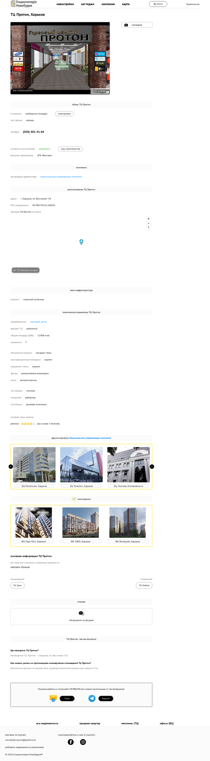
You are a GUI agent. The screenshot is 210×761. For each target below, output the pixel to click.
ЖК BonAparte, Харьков (127, 541)
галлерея (133, 25)
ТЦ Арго (17, 585)
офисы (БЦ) (167, 723)
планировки (64, 113)
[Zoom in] (148, 219)
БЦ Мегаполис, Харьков (34, 486)
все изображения (23, 90)
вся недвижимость (47, 723)
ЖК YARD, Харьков (80, 541)
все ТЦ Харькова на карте (25, 270)
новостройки (65, 4)
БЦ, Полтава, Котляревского (128, 486)
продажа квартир (89, 723)
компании (108, 4)
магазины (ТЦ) (130, 723)
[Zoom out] (148, 223)
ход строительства (70, 148)
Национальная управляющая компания (61, 176)
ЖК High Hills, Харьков (33, 541)
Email (67, 698)
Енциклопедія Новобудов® (28, 754)
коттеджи (87, 4)
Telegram (106, 698)
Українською (193, 4)
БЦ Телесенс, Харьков (81, 486)
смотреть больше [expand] (20, 567)
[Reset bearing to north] (148, 227)
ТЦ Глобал (144, 585)
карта (126, 4)
